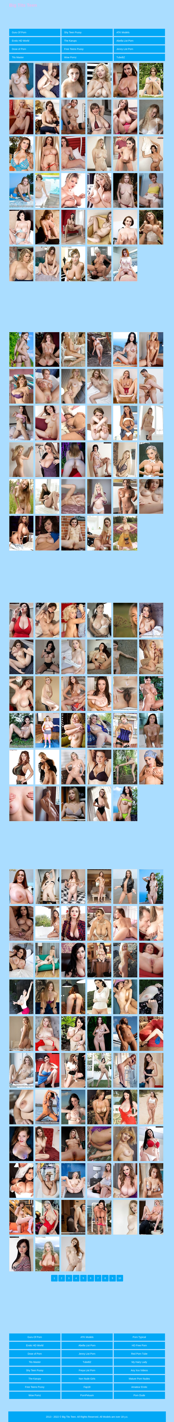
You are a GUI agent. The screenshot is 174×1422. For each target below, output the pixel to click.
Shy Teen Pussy (73, 32)
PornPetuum (87, 1395)
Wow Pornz (70, 57)
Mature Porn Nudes (139, 1378)
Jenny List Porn (125, 49)
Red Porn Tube (139, 1353)
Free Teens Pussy (74, 49)
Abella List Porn (125, 40)
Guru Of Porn (19, 32)
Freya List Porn (87, 1370)
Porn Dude (139, 1395)
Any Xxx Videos (139, 1370)
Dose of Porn (19, 49)
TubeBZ (121, 57)
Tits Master (18, 57)
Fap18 (87, 1387)
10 (119, 1278)
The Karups (70, 40)
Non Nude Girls (87, 1378)
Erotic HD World (20, 40)
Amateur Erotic (139, 1387)
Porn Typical (139, 1337)
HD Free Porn (139, 1345)
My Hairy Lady (139, 1362)
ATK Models (123, 32)
